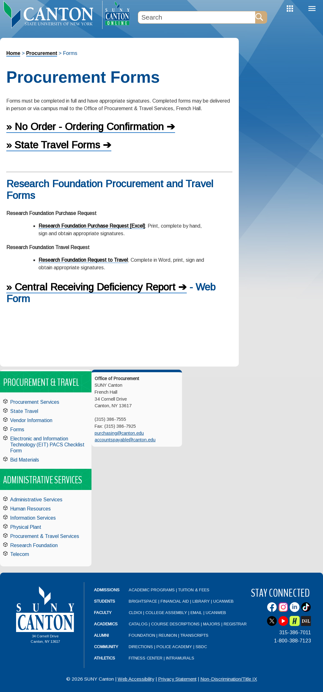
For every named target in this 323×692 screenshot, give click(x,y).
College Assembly (166, 612)
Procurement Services (34, 402)
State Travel (24, 411)
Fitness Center (145, 658)
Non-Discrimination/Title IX (228, 679)
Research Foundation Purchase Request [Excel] (91, 226)
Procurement (41, 53)
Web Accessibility (136, 679)
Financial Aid (175, 601)
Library (201, 601)
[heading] (51, 14)
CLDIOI (135, 612)
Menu (312, 8)
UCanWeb (223, 601)
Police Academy (174, 646)
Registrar (235, 624)
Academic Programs (152, 590)
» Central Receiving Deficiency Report (90, 287)
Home (13, 53)
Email (196, 612)
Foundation (142, 635)
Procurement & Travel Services (44, 536)
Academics (106, 624)
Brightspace (143, 601)
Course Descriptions (175, 624)
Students (104, 601)
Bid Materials (24, 459)
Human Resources (30, 508)
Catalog (138, 624)
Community (106, 646)
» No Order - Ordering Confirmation (85, 126)
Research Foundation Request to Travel (83, 260)
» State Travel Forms (53, 145)
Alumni (101, 635)
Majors (211, 624)
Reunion (168, 635)
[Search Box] (196, 17)
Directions (141, 646)
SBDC (201, 646)
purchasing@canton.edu (119, 433)
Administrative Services (36, 499)
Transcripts (194, 635)
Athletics (104, 658)
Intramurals (180, 658)
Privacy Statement (177, 679)
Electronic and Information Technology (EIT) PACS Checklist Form (47, 444)
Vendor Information (31, 420)
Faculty (103, 612)
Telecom (19, 554)
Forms (17, 429)
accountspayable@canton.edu (125, 439)
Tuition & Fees (193, 590)
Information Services (33, 518)
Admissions (107, 590)
